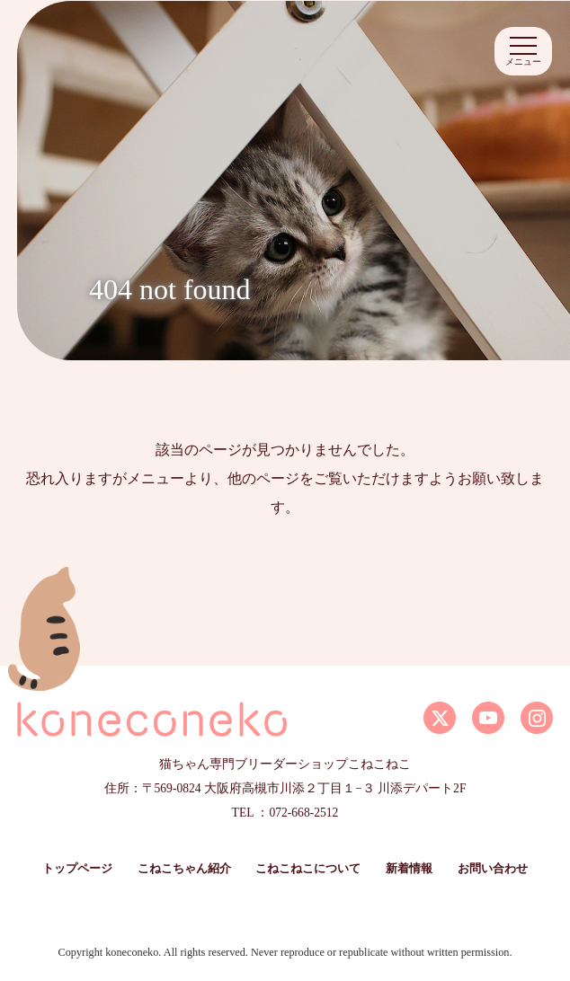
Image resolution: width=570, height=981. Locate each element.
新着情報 (409, 868)
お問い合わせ (493, 868)
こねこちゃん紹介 (184, 868)
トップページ (77, 868)
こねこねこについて (308, 868)
